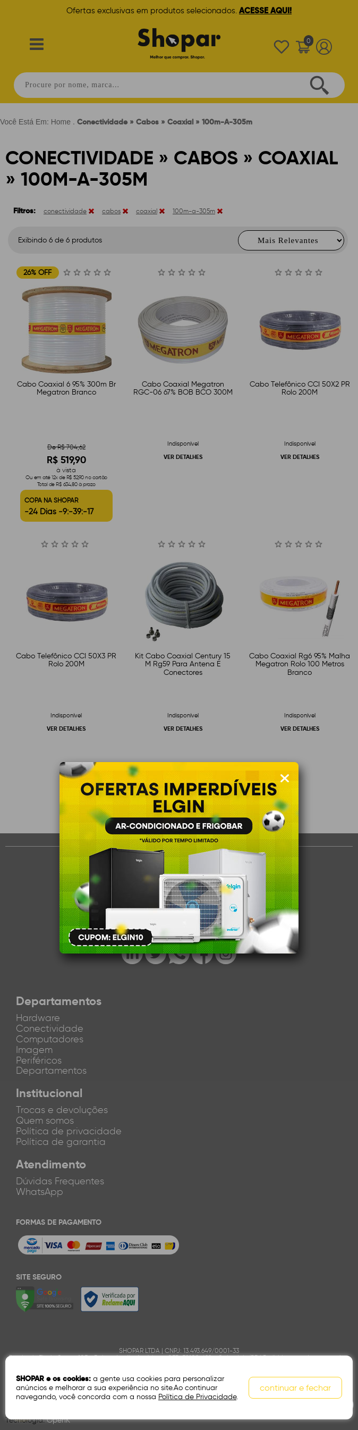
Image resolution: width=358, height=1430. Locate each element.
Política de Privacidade (197, 1396)
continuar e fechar (295, 1388)
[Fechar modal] (284, 778)
